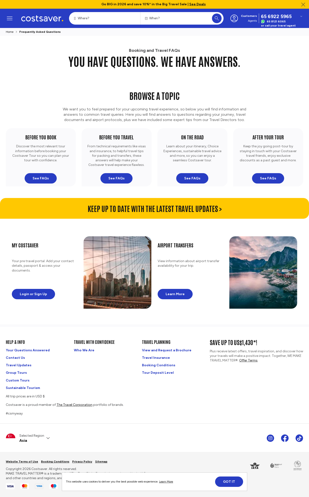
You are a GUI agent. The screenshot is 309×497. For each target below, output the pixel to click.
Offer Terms (248, 360)
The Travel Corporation (74, 405)
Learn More (166, 481)
